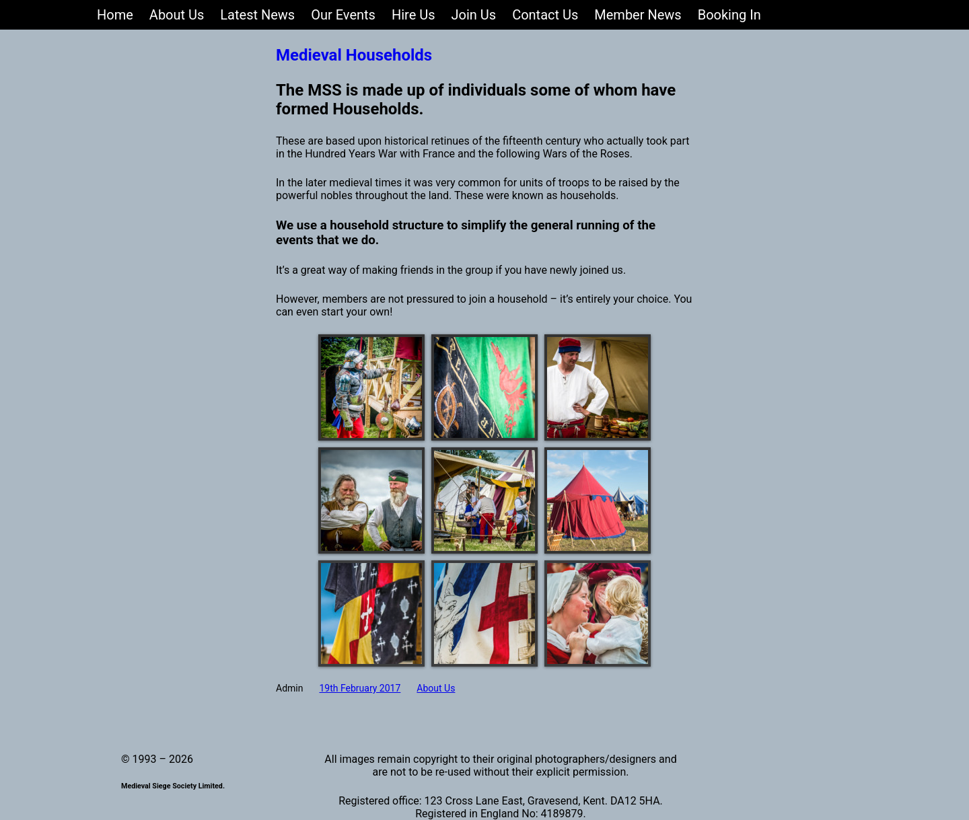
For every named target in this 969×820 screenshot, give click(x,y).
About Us (436, 688)
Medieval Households (354, 55)
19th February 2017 (359, 688)
